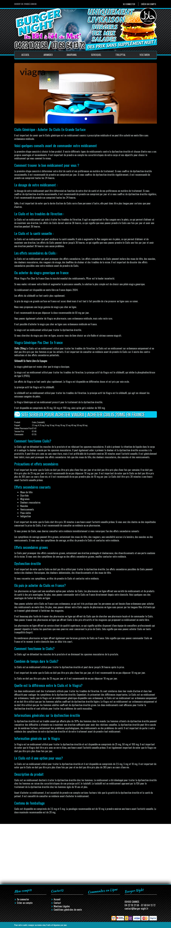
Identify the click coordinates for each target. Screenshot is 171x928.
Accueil (25, 55)
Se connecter (129, 4)
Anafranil (72, 55)
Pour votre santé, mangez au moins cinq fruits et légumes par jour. (40, 924)
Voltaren (145, 55)
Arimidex (48, 55)
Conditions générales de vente (68, 909)
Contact (57, 903)
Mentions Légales (62, 906)
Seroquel (96, 55)
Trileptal (120, 55)
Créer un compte (148, 4)
